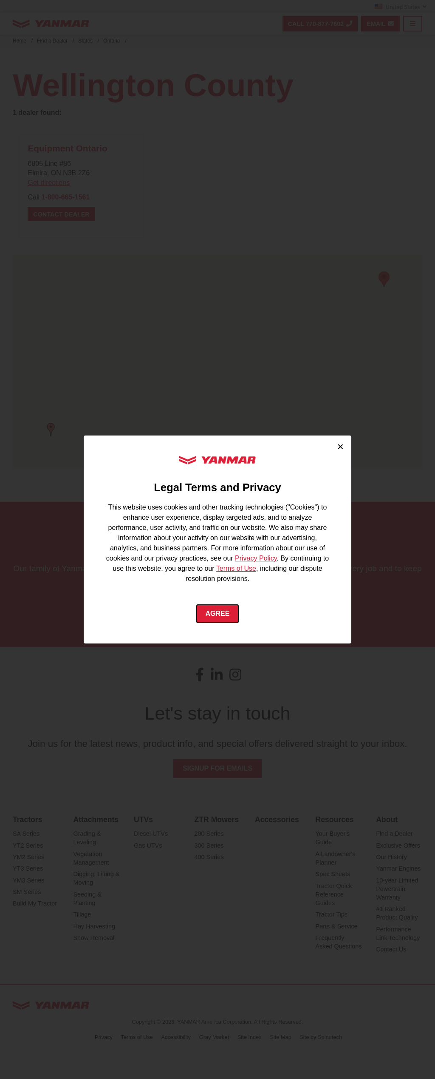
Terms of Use (236, 568)
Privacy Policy (256, 558)
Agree (218, 613)
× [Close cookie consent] (340, 447)
